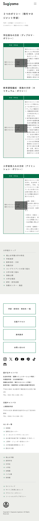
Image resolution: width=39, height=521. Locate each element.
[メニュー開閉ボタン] (34, 3)
